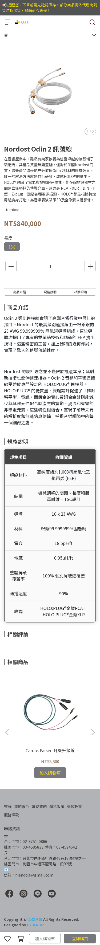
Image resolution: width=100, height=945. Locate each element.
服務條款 (11, 814)
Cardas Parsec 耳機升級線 (50, 750)
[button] (93, 732)
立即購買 (80, 938)
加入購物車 (45, 938)
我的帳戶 (21, 806)
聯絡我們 (39, 806)
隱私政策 (56, 806)
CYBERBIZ (35, 924)
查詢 (7, 806)
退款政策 (74, 806)
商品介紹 (19, 292)
